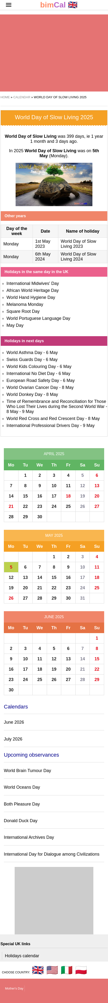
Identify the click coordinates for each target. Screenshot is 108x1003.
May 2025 (54, 535)
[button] (8, 5)
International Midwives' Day (32, 283)
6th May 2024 (43, 257)
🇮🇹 (67, 970)
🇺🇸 (52, 970)
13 (97, 485)
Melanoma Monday (24, 304)
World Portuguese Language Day (38, 318)
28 (11, 516)
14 (11, 496)
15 (25, 496)
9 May (28, 411)
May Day (15, 325)
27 (97, 506)
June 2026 (14, 722)
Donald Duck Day (20, 820)
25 (68, 506)
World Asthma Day (24, 352)
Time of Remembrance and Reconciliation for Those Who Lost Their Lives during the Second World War (56, 404)
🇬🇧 (59, 5)
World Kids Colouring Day (31, 366)
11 (68, 485)
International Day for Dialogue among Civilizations (51, 854)
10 (54, 485)
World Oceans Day (22, 787)
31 (82, 598)
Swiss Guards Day (24, 359)
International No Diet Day (30, 373)
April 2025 (54, 454)
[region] (54, 53)
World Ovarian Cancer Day (32, 387)
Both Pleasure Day (22, 804)
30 (39, 516)
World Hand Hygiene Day (30, 297)
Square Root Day (23, 311)
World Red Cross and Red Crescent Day (45, 418)
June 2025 (54, 617)
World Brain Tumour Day (27, 770)
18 (68, 496)
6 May (52, 352)
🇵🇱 (81, 970)
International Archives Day (29, 837)
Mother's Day (14, 988)
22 (25, 506)
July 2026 (13, 739)
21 (11, 506)
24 (54, 506)
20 (97, 496)
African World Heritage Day (32, 290)
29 (25, 516)
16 (39, 496)
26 (82, 506)
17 (54, 496)
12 (82, 485)
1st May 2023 (42, 244)
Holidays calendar (22, 955)
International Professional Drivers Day (42, 425)
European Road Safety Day (32, 380)
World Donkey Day (24, 394)
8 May (68, 387)
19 (82, 496)
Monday (11, 244)
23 (39, 506)
